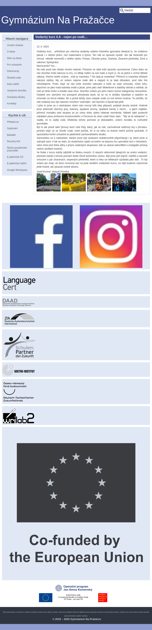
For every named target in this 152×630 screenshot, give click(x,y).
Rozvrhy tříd (13, 141)
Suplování (12, 128)
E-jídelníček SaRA (16, 163)
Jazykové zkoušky (16, 90)
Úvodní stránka (15, 45)
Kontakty (11, 103)
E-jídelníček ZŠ (15, 157)
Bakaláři (11, 135)
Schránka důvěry (16, 97)
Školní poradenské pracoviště (17, 149)
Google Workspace (17, 170)
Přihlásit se (13, 122)
